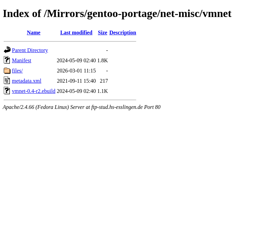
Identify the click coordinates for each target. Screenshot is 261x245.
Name (33, 32)
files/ (17, 71)
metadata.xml (26, 81)
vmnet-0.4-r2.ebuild (33, 91)
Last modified (76, 32)
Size (102, 32)
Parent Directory (30, 50)
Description (122, 32)
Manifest (21, 60)
